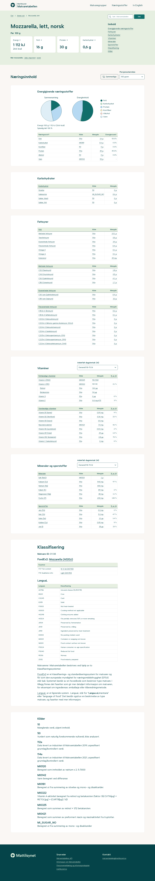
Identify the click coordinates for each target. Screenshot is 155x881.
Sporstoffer (113, 45)
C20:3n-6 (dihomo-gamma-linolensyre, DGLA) (56, 323)
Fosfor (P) (42, 498)
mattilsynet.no (62, 869)
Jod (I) (41, 527)
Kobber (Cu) (43, 522)
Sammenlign (109, 77)
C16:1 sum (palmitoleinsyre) (48, 295)
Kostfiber (42, 147)
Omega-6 (42, 254)
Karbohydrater (114, 35)
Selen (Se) (42, 518)
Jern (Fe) (42, 510)
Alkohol (41, 155)
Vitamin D (42, 396)
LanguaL (41, 693)
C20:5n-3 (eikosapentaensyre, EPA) (52, 335)
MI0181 (81, 143)
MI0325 (82, 380)
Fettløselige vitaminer (47, 376)
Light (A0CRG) (66, 573)
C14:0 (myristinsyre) (46, 274)
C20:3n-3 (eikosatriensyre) (48, 319)
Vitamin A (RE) (44, 384)
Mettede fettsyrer (45, 234)
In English (138, 5)
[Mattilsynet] (23, 855)
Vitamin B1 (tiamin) (45, 413)
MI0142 (82, 159)
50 (80, 147)
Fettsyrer (112, 32)
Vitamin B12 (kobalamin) (47, 437)
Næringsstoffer (119, 5)
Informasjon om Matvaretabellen (69, 862)
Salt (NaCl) (42, 478)
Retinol (42, 388)
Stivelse (41, 190)
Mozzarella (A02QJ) (61, 559)
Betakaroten (44, 392)
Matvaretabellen (27, 6)
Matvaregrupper (98, 5)
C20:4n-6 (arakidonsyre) (48, 331)
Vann (40, 159)
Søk (139, 17)
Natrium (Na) (43, 486)
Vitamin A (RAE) (44, 380)
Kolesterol (42, 258)
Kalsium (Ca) (43, 482)
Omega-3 (42, 250)
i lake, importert (30, 58)
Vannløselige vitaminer (47, 408)
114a (80, 139)
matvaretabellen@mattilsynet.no (114, 858)
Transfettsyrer (44, 238)
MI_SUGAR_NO (98, 194)
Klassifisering (113, 48)
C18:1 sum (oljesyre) (46, 299)
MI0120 (82, 478)
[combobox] (120, 16)
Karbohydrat (43, 143)
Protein (41, 151)
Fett (40, 139)
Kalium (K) (42, 490)
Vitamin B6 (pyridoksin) (47, 429)
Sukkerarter (43, 194)
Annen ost (21, 16)
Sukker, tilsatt (43, 198)
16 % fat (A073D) (67, 569)
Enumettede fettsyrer (47, 242)
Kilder (110, 51)
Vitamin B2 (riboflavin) (47, 417)
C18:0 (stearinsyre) (45, 282)
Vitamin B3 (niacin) (45, 421)
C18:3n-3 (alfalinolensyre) (48, 315)
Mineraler (112, 41)
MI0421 (82, 425)
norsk (39, 58)
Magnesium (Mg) (45, 494)
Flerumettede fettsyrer (47, 246)
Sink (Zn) (42, 514)
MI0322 (82, 384)
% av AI (114, 376)
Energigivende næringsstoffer (120, 28)
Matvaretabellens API (64, 858)
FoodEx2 (41, 674)
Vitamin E (42, 400)
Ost (12, 16)
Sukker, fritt (43, 202)
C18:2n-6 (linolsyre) (46, 311)
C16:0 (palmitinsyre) (46, 278)
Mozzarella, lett (34, 16)
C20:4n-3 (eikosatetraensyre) (49, 327)
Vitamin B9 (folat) (45, 433)
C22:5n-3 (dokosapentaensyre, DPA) (52, 339)
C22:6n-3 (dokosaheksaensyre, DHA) (52, 344)
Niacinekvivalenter (45, 425)
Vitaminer (112, 38)
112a (80, 396)
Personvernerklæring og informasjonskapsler (73, 865)
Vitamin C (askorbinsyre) (48, 441)
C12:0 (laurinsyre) (45, 270)
